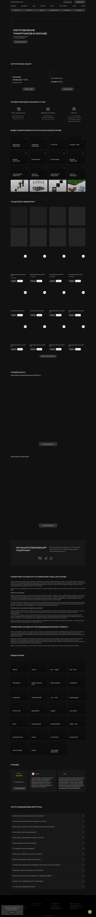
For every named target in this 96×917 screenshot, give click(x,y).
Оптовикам (42, 5)
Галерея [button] (52, 5)
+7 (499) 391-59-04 (67, 1)
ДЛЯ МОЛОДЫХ (55, 159)
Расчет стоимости (63, 5)
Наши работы (24, 5)
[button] (79, 2)
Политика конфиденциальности (48, 915)
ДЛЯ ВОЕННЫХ (36, 159)
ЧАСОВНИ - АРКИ (74, 144)
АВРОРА (15, 669)
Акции (33, 5)
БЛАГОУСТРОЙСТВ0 (75, 189)
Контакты (83, 5)
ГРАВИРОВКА (54, 189)
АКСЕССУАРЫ (16, 189)
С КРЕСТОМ (54, 144)
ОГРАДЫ (34, 189)
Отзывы (74, 5)
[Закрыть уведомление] (22, 906)
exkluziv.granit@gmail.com (56, 908)
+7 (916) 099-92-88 (67, 2)
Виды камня (13, 5)
